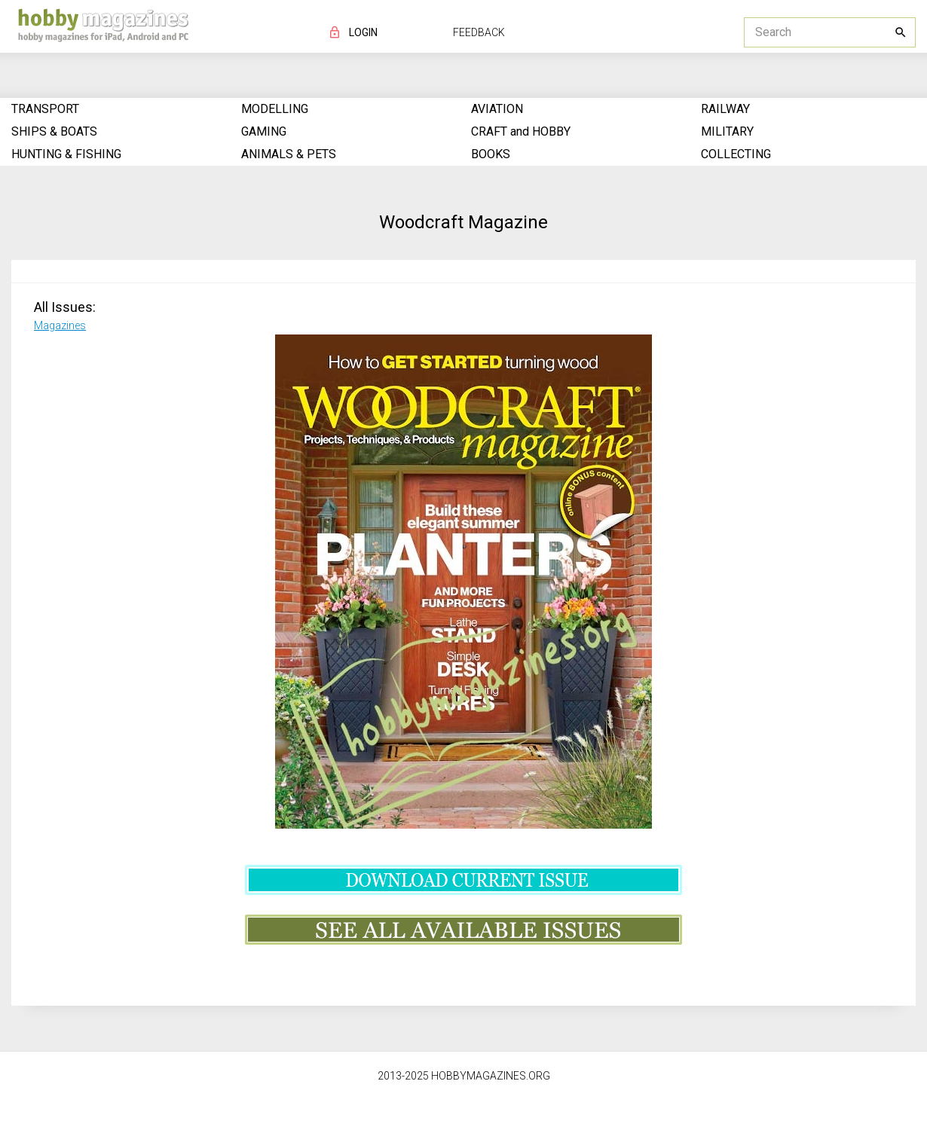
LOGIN (363, 32)
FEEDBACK (479, 32)
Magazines (60, 325)
